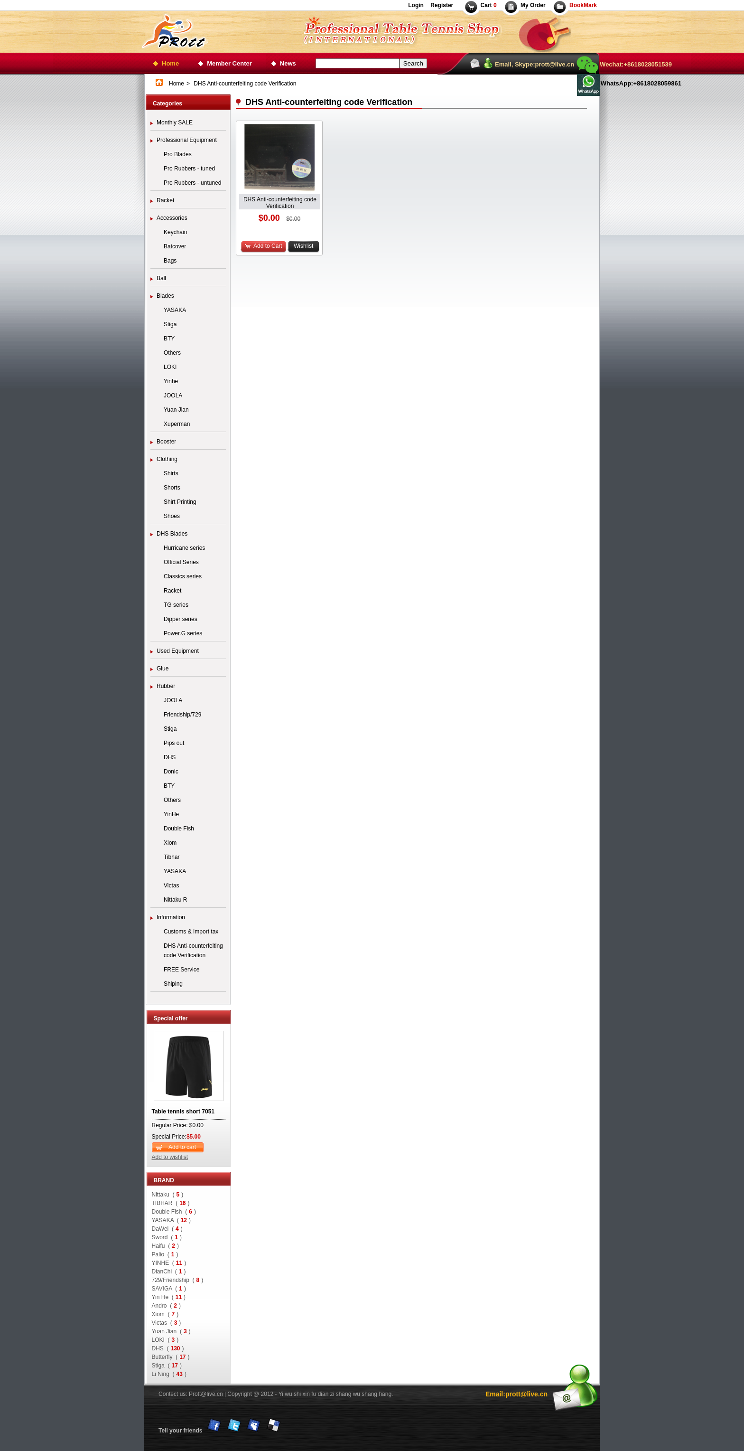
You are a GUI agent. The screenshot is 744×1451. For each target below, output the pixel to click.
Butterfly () (171, 1357)
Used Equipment (178, 651)
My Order (533, 5)
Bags (170, 260)
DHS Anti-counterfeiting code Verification (193, 950)
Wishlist (303, 246)
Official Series (181, 562)
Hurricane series (184, 548)
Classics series (183, 576)
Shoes (172, 516)
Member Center (229, 63)
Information (171, 917)
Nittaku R (175, 899)
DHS (170, 757)
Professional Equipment (187, 140)
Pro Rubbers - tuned (189, 168)
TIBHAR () (171, 1203)
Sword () (167, 1237)
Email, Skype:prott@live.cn (534, 64)
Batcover (175, 246)
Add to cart (182, 1147)
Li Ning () (169, 1374)
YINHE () (169, 1263)
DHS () (168, 1348)
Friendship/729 (182, 714)
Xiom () (165, 1314)
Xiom (170, 842)
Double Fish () (174, 1211)
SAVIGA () (169, 1288)
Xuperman (177, 424)
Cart (489, 5)
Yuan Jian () (171, 1331)
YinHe (171, 814)
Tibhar (172, 857)
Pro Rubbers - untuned (192, 182)
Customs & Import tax (191, 931)
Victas (171, 885)
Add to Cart (267, 246)
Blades (165, 295)
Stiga (170, 324)
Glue (162, 668)
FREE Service (181, 969)
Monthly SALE (175, 122)
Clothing (167, 459)
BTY (169, 338)
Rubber (166, 686)
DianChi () (169, 1271)
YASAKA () (171, 1220)
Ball (161, 278)
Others (172, 352)
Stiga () (167, 1365)
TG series (176, 605)
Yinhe (171, 381)
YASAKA (175, 310)
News (288, 63)
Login (416, 5)
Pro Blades (178, 154)
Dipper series (180, 619)
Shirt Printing (180, 502)
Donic (171, 771)
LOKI (170, 367)
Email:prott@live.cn (516, 1394)
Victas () (166, 1322)
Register (441, 5)
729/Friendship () (178, 1280)
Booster (166, 441)
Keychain (175, 232)
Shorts (172, 487)
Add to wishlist (170, 1157)
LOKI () (165, 1340)
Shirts (171, 473)
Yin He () (169, 1297)
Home (170, 63)
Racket (165, 200)
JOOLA (173, 395)
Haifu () (165, 1246)
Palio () (165, 1254)
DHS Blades (172, 533)
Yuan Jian (176, 409)
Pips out (174, 743)
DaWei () (167, 1228)
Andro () (166, 1305)
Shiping (173, 983)
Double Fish (179, 828)
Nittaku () (168, 1194)
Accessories (172, 218)
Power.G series (183, 633)
